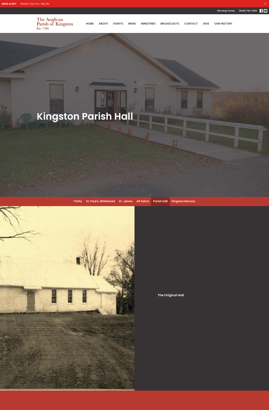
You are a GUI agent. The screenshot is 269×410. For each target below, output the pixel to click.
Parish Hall (160, 201)
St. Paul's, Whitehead (100, 201)
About (103, 23)
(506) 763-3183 (248, 10)
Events (118, 23)
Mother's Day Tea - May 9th (34, 3)
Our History (223, 23)
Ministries (148, 23)
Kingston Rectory (183, 201)
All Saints (143, 201)
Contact (191, 23)
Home (90, 23)
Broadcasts (170, 23)
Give (206, 23)
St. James (126, 201)
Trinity (77, 201)
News (132, 23)
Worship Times (226, 10)
